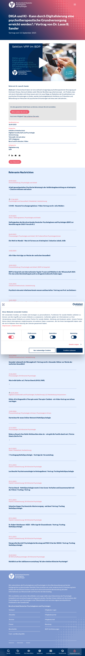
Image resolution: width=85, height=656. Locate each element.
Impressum (6, 325)
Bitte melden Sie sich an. (20, 112)
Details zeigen (74, 344)
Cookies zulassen (69, 350)
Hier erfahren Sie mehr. (31, 116)
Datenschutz (16, 325)
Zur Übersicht (15, 162)
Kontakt (28, 642)
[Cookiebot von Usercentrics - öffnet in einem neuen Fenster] (74, 304)
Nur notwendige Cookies (42, 350)
